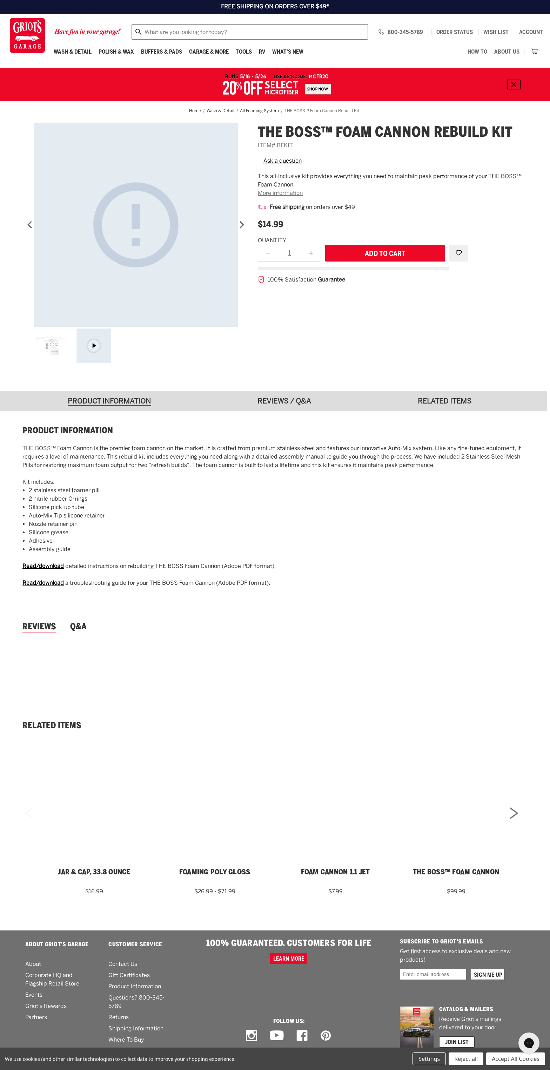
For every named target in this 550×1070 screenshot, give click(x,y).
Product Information (134, 986)
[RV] (262, 51)
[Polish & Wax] (116, 51)
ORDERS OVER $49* (302, 6)
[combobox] (250, 32)
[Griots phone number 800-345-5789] (400, 32)
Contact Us (122, 964)
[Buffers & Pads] (162, 51)
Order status (454, 31)
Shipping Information (135, 1028)
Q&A (78, 626)
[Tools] (243, 51)
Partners (36, 1017)
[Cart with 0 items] (534, 52)
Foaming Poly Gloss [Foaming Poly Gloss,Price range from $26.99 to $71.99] (214, 871)
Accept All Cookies (515, 1059)
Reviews (39, 626)
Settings (429, 1059)
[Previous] (29, 224)
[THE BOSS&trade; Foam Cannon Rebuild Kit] (136, 225)
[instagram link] (251, 1035)
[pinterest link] (325, 1035)
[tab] (112, 401)
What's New (287, 51)
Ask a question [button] (282, 161)
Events (33, 994)
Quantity (272, 240)
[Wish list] (496, 32)
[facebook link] (302, 1035)
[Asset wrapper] (93, 346)
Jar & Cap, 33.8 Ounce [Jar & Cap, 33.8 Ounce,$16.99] (94, 871)
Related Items (51, 725)
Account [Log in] (531, 31)
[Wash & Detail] (72, 51)
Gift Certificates (129, 975)
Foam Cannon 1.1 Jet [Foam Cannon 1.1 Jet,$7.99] (335, 871)
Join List (457, 1041)
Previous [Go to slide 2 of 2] (28, 822)
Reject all (466, 1059)
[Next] (241, 224)
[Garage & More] (209, 51)
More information (280, 193)
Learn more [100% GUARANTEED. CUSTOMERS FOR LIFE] (288, 958)
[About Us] (507, 51)
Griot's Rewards (46, 1006)
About (33, 964)
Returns (118, 1017)
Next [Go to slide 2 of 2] (514, 822)
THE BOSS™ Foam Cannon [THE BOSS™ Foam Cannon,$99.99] (456, 871)
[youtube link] (277, 1036)
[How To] (477, 51)
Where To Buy (126, 1039)
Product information (67, 430)
